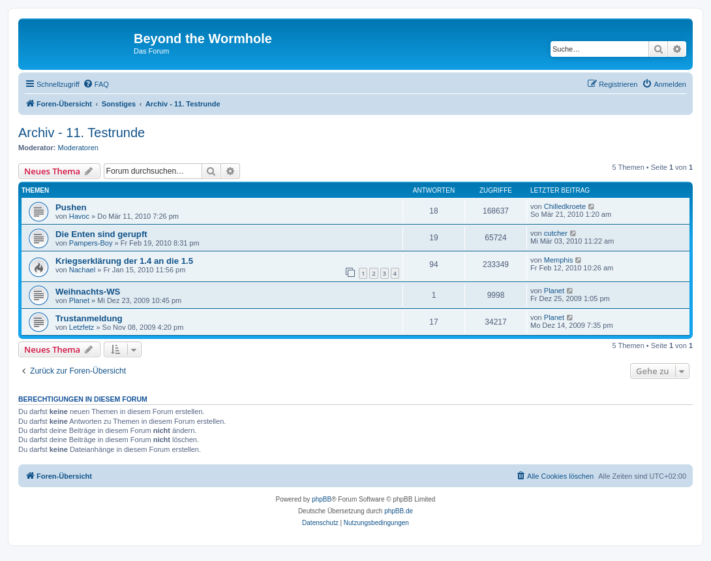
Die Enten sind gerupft (101, 234)
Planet (79, 300)
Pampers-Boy (91, 243)
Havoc (79, 216)
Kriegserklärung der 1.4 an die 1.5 (124, 261)
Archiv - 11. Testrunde (81, 132)
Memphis (558, 260)
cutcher (555, 233)
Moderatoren (78, 148)
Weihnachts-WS (87, 292)
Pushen (71, 207)
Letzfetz (82, 327)
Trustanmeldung (89, 318)
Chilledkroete (565, 206)
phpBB (321, 499)
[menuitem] (96, 84)
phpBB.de (398, 511)
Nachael (82, 270)
